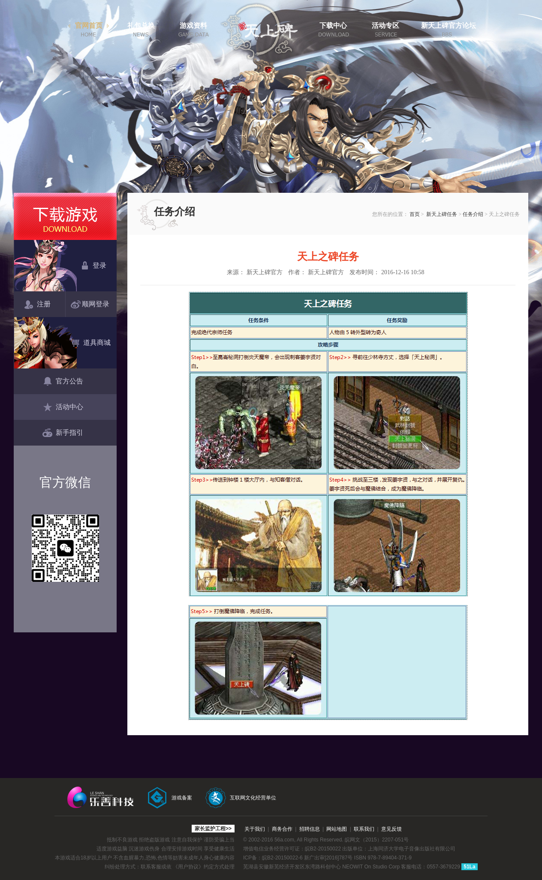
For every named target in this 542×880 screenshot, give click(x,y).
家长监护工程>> (213, 829)
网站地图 (336, 829)
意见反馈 (391, 829)
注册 (37, 304)
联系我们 (364, 829)
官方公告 (62, 381)
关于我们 (254, 829)
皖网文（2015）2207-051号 (377, 840)
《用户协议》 (188, 867)
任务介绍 (473, 214)
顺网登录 (91, 304)
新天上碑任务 (441, 214)
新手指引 (62, 433)
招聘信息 (309, 829)
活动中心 (62, 407)
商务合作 (282, 829)
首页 (415, 214)
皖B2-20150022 (323, 849)
